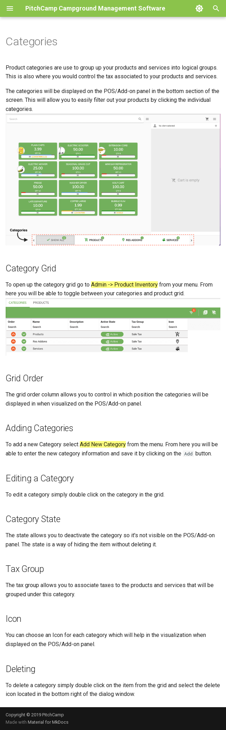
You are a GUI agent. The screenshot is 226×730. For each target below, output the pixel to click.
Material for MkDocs (48, 722)
